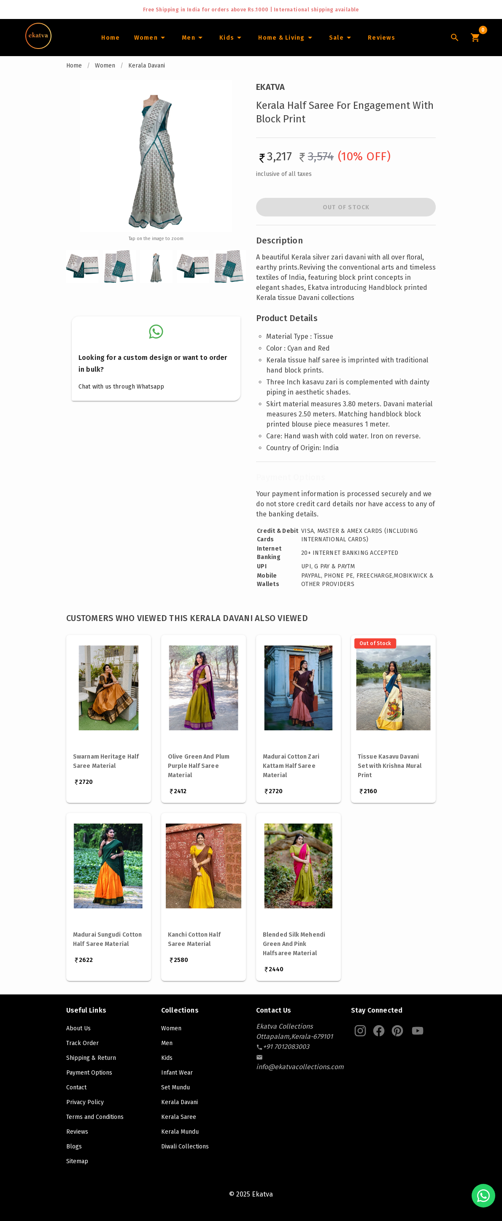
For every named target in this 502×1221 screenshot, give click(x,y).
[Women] (151, 37)
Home (74, 65)
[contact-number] (286, 1047)
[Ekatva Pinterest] (397, 1030)
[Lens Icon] (455, 37)
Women (105, 65)
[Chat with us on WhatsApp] (483, 1195)
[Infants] (231, 37)
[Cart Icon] (475, 37)
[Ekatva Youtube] (417, 1030)
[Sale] (341, 37)
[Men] (193, 37)
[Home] (110, 37)
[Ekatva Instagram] (360, 1030)
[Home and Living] (286, 37)
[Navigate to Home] (38, 46)
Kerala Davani (146, 65)
